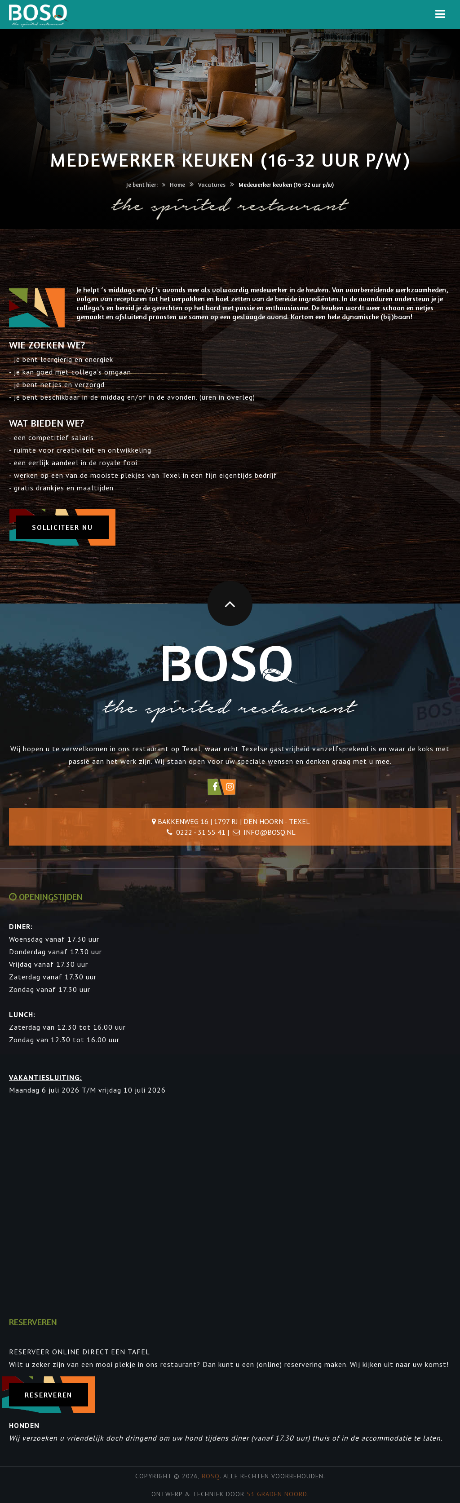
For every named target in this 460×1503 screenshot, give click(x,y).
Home (177, 184)
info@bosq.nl (269, 832)
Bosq (211, 1476)
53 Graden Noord (277, 1494)
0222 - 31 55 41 (201, 832)
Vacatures (212, 184)
